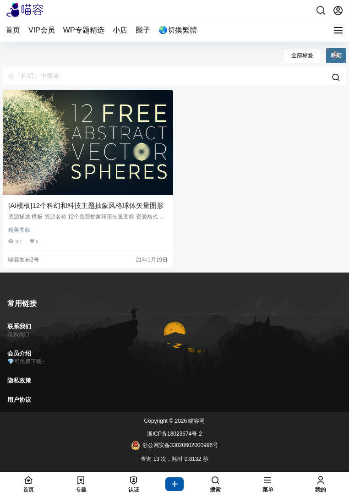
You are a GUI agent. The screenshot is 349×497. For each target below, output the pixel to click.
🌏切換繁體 (177, 30)
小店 (120, 30)
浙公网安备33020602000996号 (174, 445)
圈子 (143, 30)
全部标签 (302, 55)
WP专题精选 (83, 30)
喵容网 (196, 421)
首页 (12, 30)
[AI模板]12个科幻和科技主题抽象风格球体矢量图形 (86, 205)
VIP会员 (41, 30)
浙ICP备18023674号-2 (174, 434)
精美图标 (19, 230)
